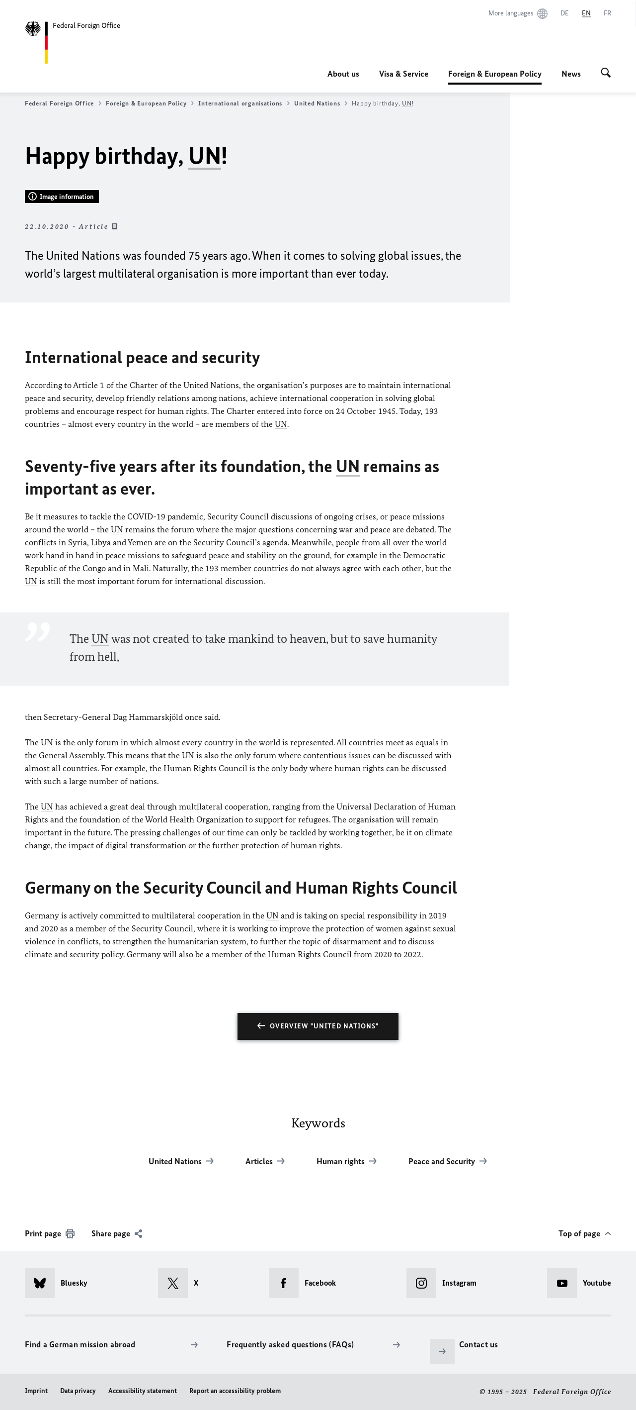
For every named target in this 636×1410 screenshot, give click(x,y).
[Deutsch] (564, 13)
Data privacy (78, 1391)
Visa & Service (403, 74)
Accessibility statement (142, 1391)
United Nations (320, 103)
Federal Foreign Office (63, 103)
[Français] (607, 13)
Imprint (36, 1391)
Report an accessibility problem (235, 1391)
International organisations (244, 103)
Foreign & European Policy (495, 74)
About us (343, 74)
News (571, 74)
